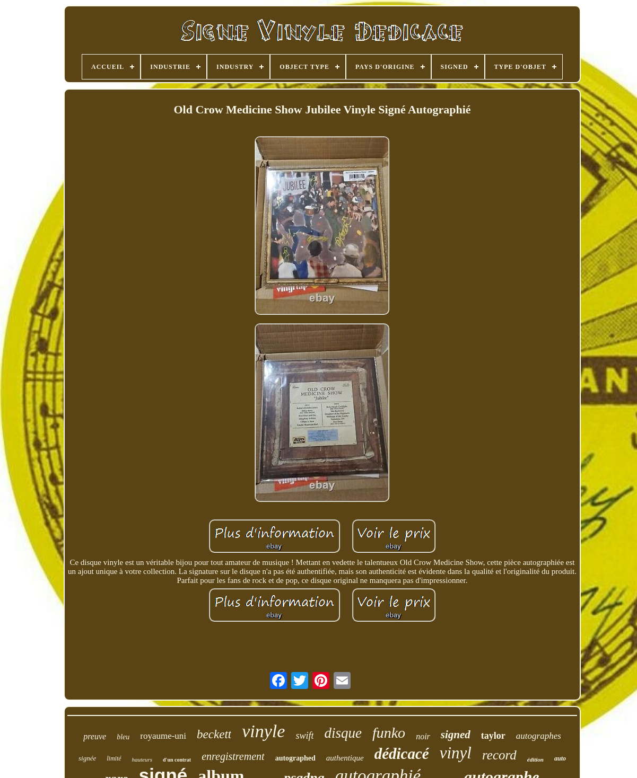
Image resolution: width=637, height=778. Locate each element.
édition (535, 759)
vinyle (263, 731)
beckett (214, 734)
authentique (345, 758)
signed (455, 734)
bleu (123, 737)
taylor (493, 735)
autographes (538, 736)
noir (423, 736)
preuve (94, 736)
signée (87, 758)
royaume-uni (163, 736)
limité (114, 758)
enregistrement (233, 756)
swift (304, 735)
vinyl (456, 753)
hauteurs (142, 759)
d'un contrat (177, 760)
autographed (295, 758)
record (499, 755)
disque (343, 733)
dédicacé (401, 753)
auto (560, 758)
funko (388, 732)
